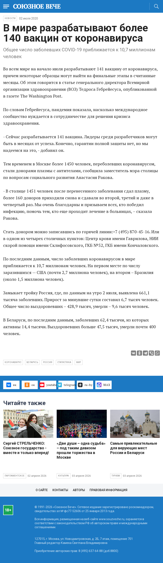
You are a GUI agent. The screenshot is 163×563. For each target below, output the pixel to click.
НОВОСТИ (10, 18)
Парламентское (15, 476)
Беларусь (32, 362)
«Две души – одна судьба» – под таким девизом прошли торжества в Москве (81, 450)
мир (78, 362)
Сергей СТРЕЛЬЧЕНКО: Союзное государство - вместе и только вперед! (26, 448)
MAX (103, 385)
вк (11, 385)
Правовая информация (108, 490)
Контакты (60, 490)
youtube (48, 385)
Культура (63, 476)
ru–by (85, 385)
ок (30, 385)
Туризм (116, 476)
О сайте (42, 490)
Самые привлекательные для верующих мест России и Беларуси (133, 448)
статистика (64, 362)
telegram (66, 385)
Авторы (79, 490)
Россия (47, 362)
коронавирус (13, 362)
